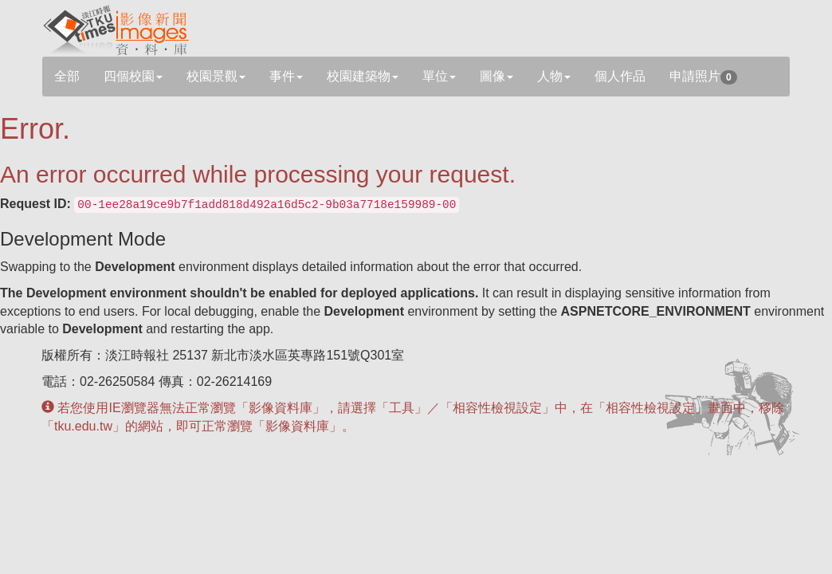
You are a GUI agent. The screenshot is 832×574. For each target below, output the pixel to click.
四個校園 (133, 76)
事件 (286, 76)
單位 (439, 76)
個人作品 (620, 76)
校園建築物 (362, 76)
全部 (67, 76)
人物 (554, 76)
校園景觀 (215, 76)
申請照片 (703, 77)
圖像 (496, 76)
